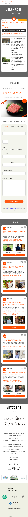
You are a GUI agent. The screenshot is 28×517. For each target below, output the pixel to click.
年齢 (3, 139)
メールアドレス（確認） (8, 162)
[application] (14, 30)
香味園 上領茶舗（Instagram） (17, 54)
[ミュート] (19, 30)
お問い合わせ (11, 488)
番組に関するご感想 (7, 178)
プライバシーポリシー (11, 208)
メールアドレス (6, 154)
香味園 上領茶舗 (14, 52)
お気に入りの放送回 (7, 170)
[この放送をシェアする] (19, 20)
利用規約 (18, 208)
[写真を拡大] (6, 40)
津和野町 (12, 69)
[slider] (12, 30)
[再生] (4, 30)
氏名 (3, 130)
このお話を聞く (14, 254)
